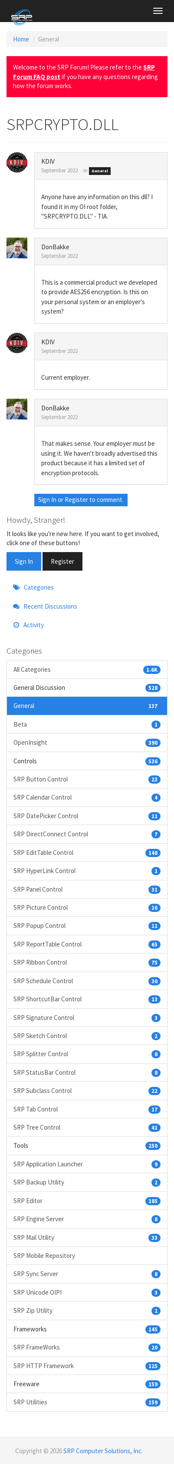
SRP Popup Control (87, 925)
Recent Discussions (45, 606)
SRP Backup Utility (87, 1182)
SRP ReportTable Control (87, 944)
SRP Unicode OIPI (87, 1292)
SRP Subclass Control (87, 1090)
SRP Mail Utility (87, 1237)
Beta (87, 724)
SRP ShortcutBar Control (87, 999)
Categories (33, 587)
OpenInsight (87, 742)
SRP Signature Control (87, 1017)
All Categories (87, 669)
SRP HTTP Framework (87, 1365)
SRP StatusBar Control (87, 1072)
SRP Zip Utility (87, 1310)
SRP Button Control (87, 779)
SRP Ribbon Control (87, 962)
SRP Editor (87, 1200)
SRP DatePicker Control (87, 815)
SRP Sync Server (87, 1273)
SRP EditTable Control (87, 852)
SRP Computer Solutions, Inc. (103, 1451)
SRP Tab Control (87, 1109)
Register (76, 499)
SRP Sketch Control (87, 1035)
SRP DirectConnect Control (87, 833)
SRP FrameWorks (87, 1347)
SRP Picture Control (87, 907)
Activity (28, 625)
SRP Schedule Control (87, 980)
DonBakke (55, 247)
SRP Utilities (87, 1402)
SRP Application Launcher (87, 1164)
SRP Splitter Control (87, 1053)
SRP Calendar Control (87, 797)
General (100, 171)
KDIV (48, 161)
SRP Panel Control (87, 889)
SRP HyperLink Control (87, 870)
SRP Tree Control (87, 1127)
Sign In (47, 499)
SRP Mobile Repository (44, 1255)
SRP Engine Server (87, 1218)
